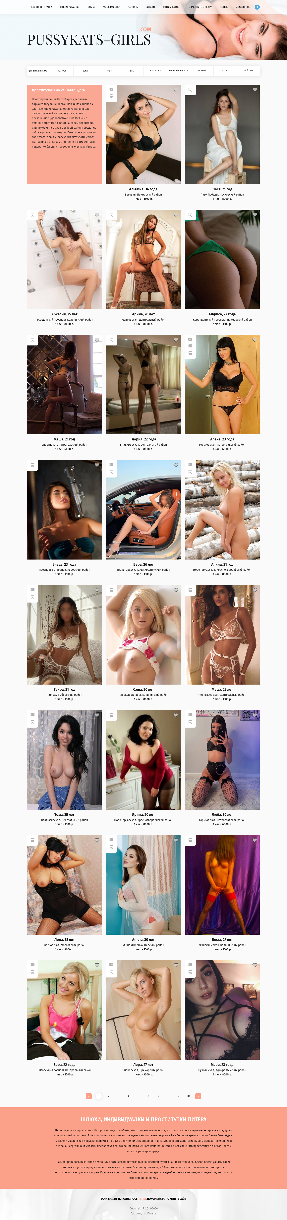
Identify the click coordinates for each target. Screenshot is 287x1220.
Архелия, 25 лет (64, 314)
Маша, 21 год (64, 439)
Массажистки (111, 7)
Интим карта (171, 7)
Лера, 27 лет (143, 1065)
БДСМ (91, 7)
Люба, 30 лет (222, 815)
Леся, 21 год (222, 189)
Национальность (178, 70)
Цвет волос (155, 70)
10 (188, 1096)
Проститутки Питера (144, 1213)
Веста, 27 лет (222, 940)
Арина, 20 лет (143, 314)
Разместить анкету (200, 7)
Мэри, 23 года (222, 1065)
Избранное (243, 7)
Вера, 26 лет (143, 565)
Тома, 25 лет (64, 815)
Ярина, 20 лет (143, 815)
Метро (225, 70)
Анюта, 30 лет (143, 940)
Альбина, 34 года (143, 189)
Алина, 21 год (222, 565)
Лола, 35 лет (64, 940)
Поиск (224, 7)
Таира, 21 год (64, 690)
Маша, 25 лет (222, 690)
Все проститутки (41, 7)
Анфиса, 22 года (222, 314)
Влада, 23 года (64, 565)
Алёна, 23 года (222, 439)
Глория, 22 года (143, 439)
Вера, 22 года (64, 1065)
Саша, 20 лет (143, 690)
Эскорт (150, 7)
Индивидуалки (69, 7)
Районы (248, 70)
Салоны (133, 7)
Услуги (202, 70)
